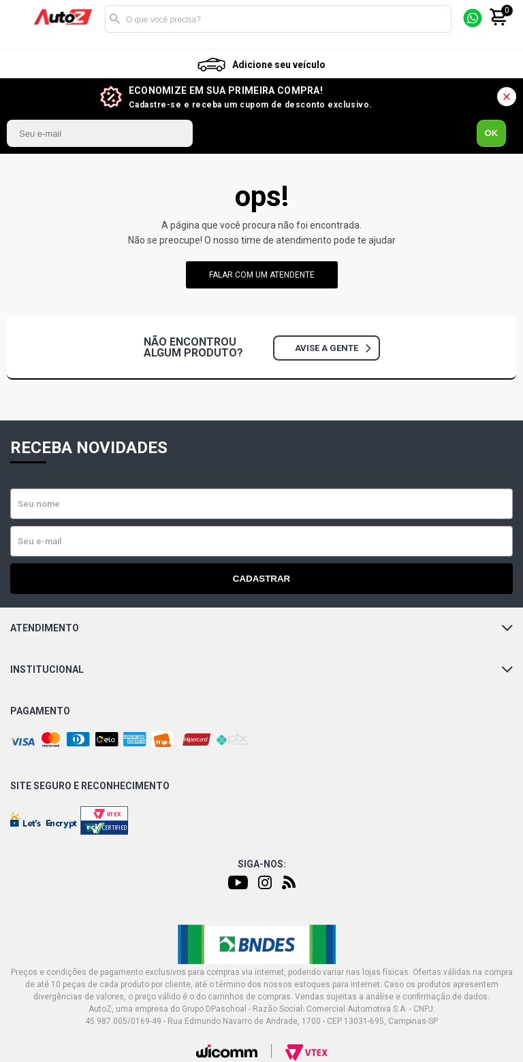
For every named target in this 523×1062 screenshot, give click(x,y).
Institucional (261, 669)
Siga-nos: (262, 864)
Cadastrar (261, 579)
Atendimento (261, 628)
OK (491, 133)
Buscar (115, 19)
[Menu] (22, 19)
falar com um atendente (262, 275)
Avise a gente (332, 348)
